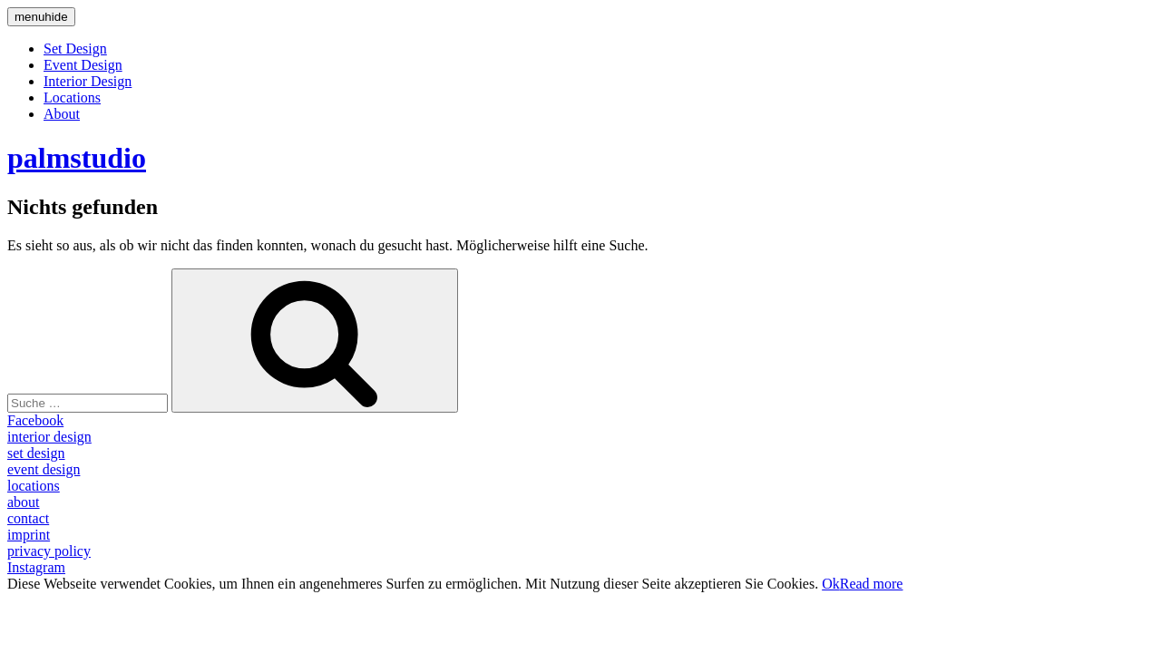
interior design (49, 436)
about (23, 502)
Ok (831, 583)
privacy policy (49, 551)
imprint (28, 534)
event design (43, 469)
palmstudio (76, 157)
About (62, 114)
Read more (871, 583)
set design (36, 453)
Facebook (35, 420)
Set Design (75, 48)
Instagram (36, 567)
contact (28, 518)
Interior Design (88, 81)
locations (33, 485)
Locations (72, 97)
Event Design (83, 65)
